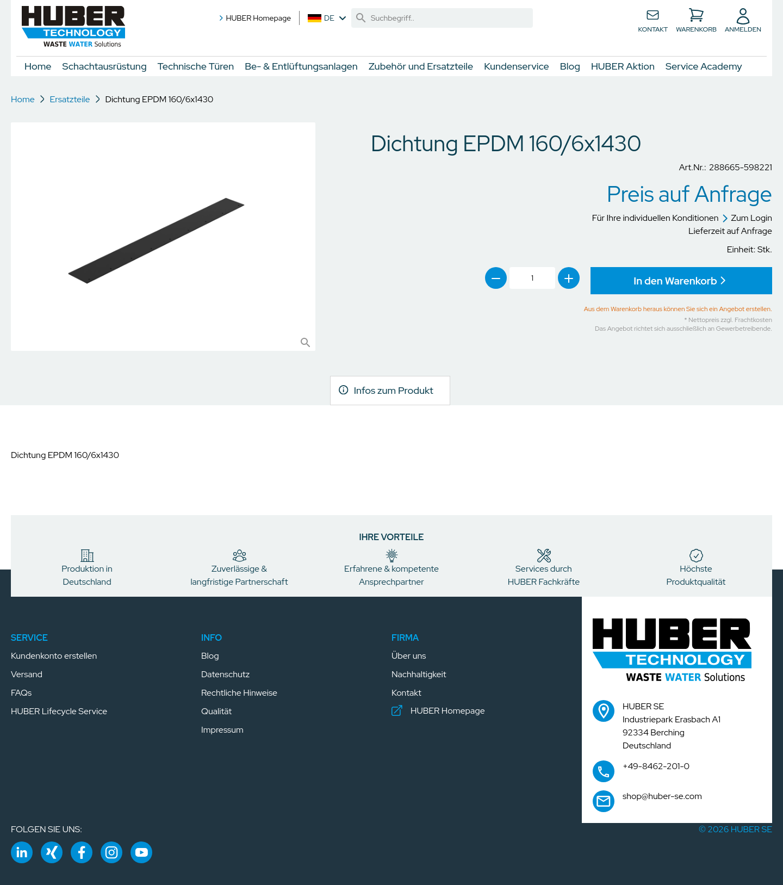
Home (38, 66)
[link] (361, 18)
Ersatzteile (69, 99)
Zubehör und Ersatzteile (421, 66)
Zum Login (747, 218)
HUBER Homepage (254, 18)
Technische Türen (196, 66)
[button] (74, 27)
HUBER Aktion (623, 66)
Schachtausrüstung (105, 66)
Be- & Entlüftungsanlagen (301, 66)
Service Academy (704, 66)
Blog (570, 66)
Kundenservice (516, 66)
